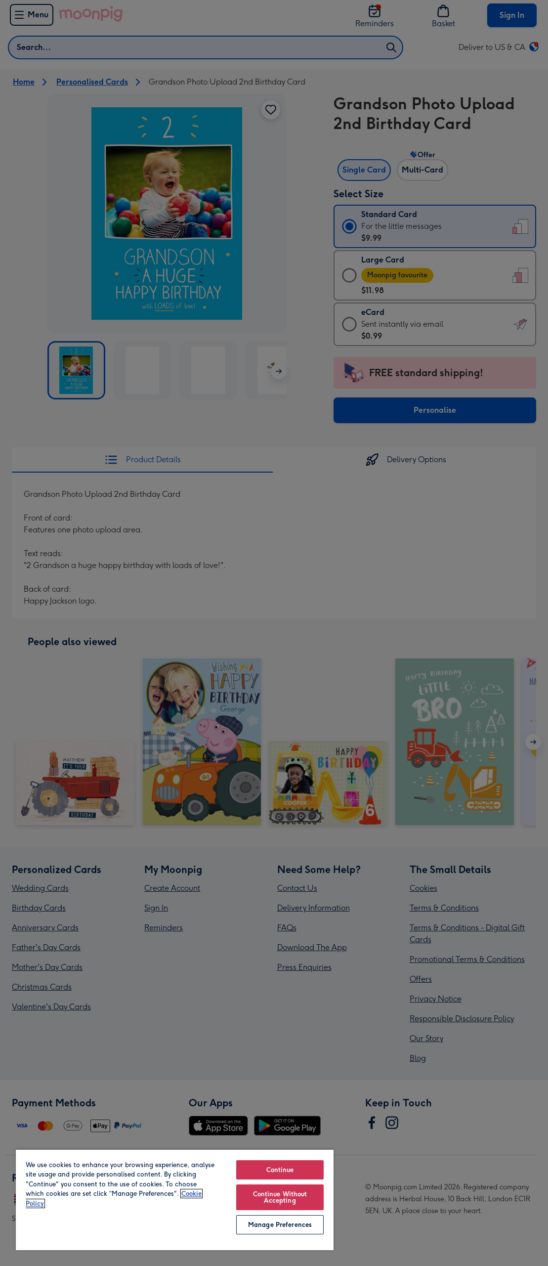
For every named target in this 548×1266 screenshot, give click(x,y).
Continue (280, 1170)
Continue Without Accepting (280, 1197)
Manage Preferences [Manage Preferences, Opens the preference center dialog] (280, 1224)
